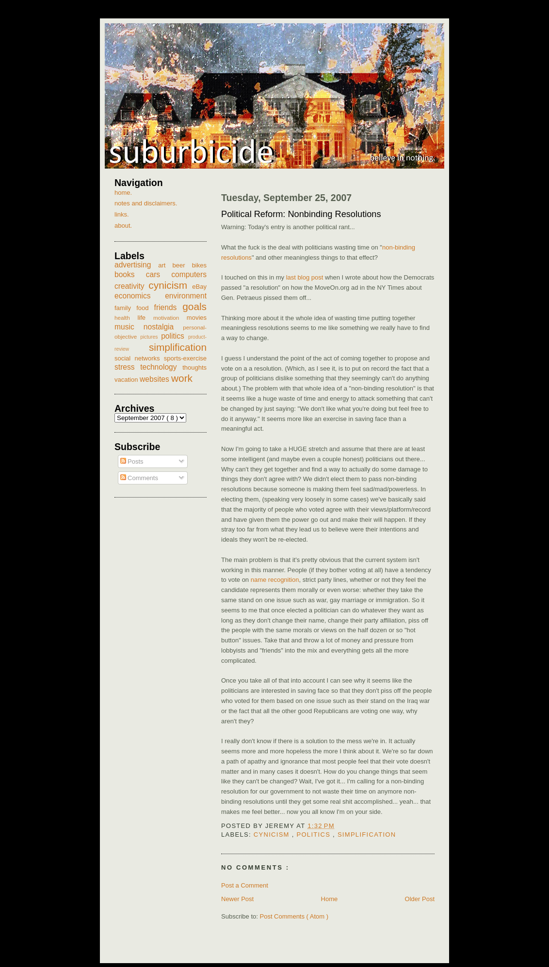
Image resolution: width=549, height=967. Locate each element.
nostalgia (163, 327)
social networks (139, 358)
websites (155, 379)
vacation (127, 379)
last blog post (304, 277)
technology (161, 367)
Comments (139, 478)
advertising (136, 265)
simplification (367, 834)
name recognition (275, 579)
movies (197, 317)
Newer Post (237, 899)
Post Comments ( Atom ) (294, 916)
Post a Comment (244, 885)
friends (168, 307)
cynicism (273, 834)
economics (139, 296)
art (165, 265)
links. (121, 214)
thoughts (194, 367)
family (125, 308)
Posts (132, 461)
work (182, 378)
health (125, 317)
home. (123, 192)
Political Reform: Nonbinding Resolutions (301, 214)
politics (314, 834)
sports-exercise (185, 358)
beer (182, 265)
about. (123, 225)
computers (189, 274)
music (129, 327)
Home (329, 899)
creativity (131, 286)
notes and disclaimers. (145, 203)
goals (194, 306)
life (145, 317)
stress (127, 367)
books (130, 274)
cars (159, 274)
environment (186, 296)
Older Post (420, 899)
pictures (150, 337)
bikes (199, 265)
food (145, 308)
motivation (170, 317)
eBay (199, 286)
